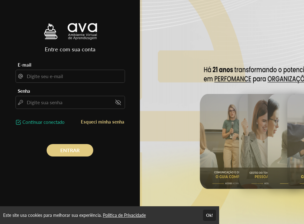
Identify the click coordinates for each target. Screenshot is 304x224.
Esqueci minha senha (102, 121)
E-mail (24, 65)
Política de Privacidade (124, 215)
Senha (24, 91)
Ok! (209, 215)
